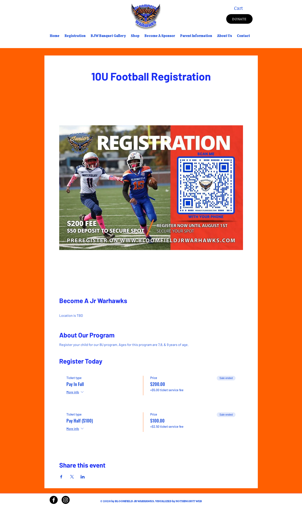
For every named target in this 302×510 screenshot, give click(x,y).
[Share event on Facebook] (61, 476)
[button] (243, 8)
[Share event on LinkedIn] (83, 476)
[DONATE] (239, 19)
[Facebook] (54, 500)
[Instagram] (66, 500)
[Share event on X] (72, 476)
